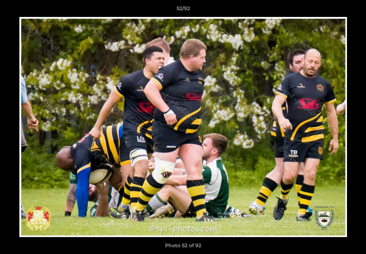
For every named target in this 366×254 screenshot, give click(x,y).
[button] (353, 10)
